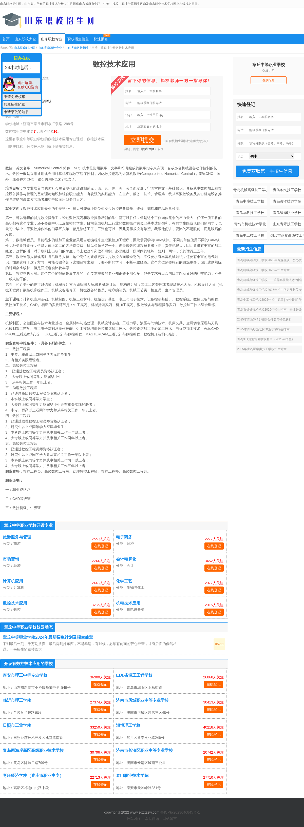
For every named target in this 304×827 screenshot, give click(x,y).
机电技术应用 (128, 603)
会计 (130, 565)
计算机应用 (13, 581)
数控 (17, 610)
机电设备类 (135, 610)
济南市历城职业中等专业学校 (142, 700)
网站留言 (170, 819)
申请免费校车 (14, 97)
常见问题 (152, 819)
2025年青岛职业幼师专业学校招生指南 (263, 329)
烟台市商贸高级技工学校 (287, 235)
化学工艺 (124, 581)
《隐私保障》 (148, 149)
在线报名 (268, 80)
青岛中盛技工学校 (250, 201)
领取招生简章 (14, 104)
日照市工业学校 (17, 725)
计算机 (18, 588)
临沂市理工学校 (17, 700)
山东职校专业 (51, 39)
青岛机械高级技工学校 (250, 190)
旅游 (17, 543)
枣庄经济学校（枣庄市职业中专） (33, 775)
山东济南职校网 (24, 48)
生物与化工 (135, 588)
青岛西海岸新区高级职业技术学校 (33, 750)
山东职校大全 (25, 39)
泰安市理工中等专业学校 (25, 675)
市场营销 (11, 559)
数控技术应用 (15, 603)
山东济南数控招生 (77, 48)
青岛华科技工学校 (250, 213)
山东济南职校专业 (50, 48)
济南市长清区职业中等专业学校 (144, 750)
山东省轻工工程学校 (134, 675)
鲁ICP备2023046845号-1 (180, 812)
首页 (6, 39)
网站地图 (134, 819)
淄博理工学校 (128, 725)
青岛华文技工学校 (287, 190)
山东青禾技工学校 (287, 224)
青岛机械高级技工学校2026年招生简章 (263, 270)
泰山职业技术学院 (132, 775)
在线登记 (101, 546)
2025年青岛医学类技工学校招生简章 (262, 349)
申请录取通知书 (16, 112)
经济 (130, 543)
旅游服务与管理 (17, 537)
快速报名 (101, 39)
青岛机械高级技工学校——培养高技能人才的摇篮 (270, 280)
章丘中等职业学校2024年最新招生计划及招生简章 (48, 637)
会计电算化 (126, 559)
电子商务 (124, 537)
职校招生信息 (78, 39)
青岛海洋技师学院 (287, 201)
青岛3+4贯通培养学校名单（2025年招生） (266, 339)
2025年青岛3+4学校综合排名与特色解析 (264, 319)
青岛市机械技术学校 (250, 224)
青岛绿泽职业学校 (287, 213)
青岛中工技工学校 (250, 235)
